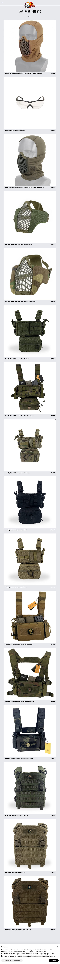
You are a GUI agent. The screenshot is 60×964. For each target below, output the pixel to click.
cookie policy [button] (42, 951)
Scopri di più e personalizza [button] (12, 960)
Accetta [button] (54, 960)
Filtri (30, 16)
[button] (57, 946)
